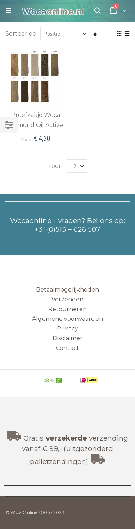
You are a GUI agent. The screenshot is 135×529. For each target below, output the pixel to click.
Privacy (67, 328)
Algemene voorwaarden (67, 318)
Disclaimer (67, 338)
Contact (67, 348)
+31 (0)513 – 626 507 (67, 229)
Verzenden (67, 299)
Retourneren (67, 309)
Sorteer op (20, 33)
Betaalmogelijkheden (67, 289)
